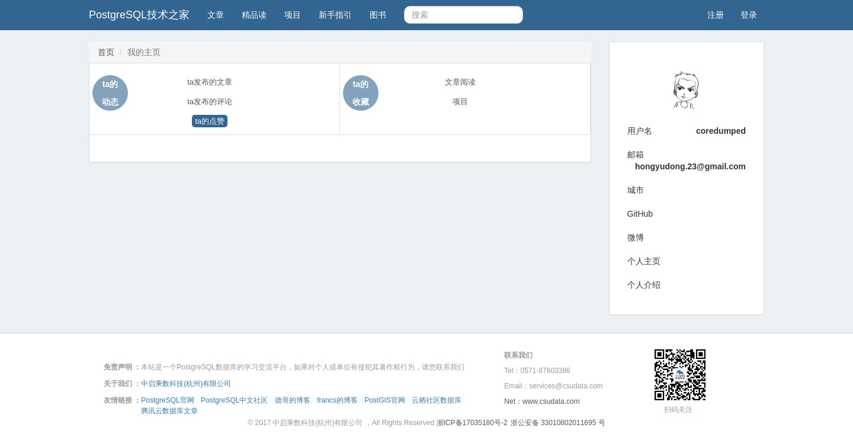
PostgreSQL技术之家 (139, 15)
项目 (292, 15)
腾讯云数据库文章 (169, 411)
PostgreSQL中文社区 (234, 400)
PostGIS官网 (384, 400)
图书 (378, 15)
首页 (106, 52)
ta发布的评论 (209, 101)
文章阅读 (460, 82)
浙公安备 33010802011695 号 (558, 423)
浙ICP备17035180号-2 (472, 423)
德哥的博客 (292, 400)
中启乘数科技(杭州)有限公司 (186, 384)
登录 (748, 15)
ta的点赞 (210, 121)
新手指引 (335, 15)
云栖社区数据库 (436, 400)
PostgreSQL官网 (167, 400)
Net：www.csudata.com (541, 401)
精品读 (254, 15)
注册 (715, 15)
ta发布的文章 (209, 82)
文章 (215, 15)
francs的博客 (337, 400)
